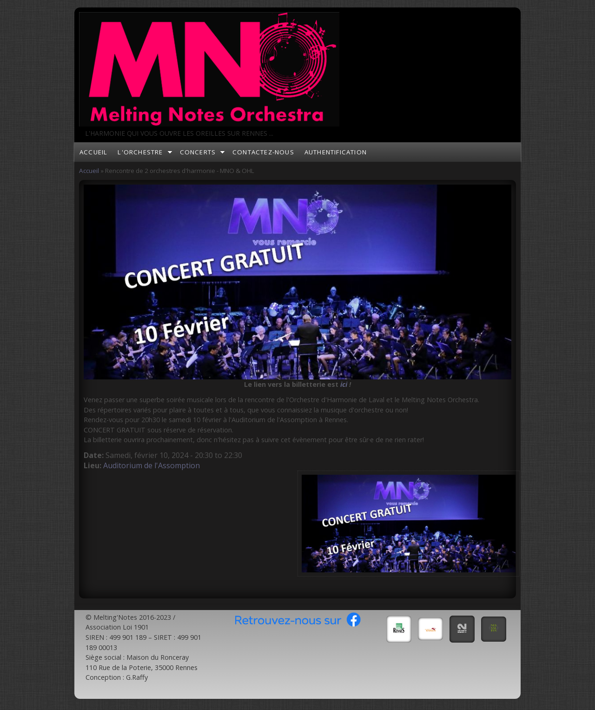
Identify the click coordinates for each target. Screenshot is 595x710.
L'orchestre (140, 152)
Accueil (93, 152)
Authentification (335, 152)
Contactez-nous (263, 152)
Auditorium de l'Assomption (151, 465)
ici (343, 384)
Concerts (198, 152)
